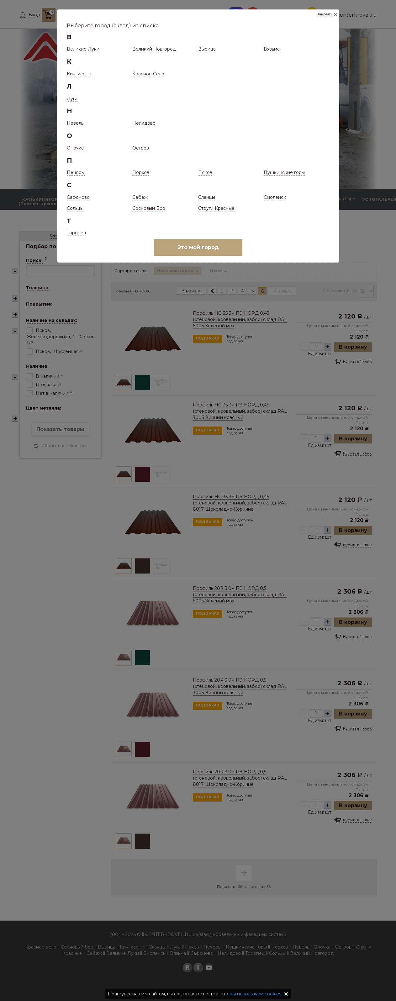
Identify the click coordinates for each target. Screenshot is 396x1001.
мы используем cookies (255, 994)
